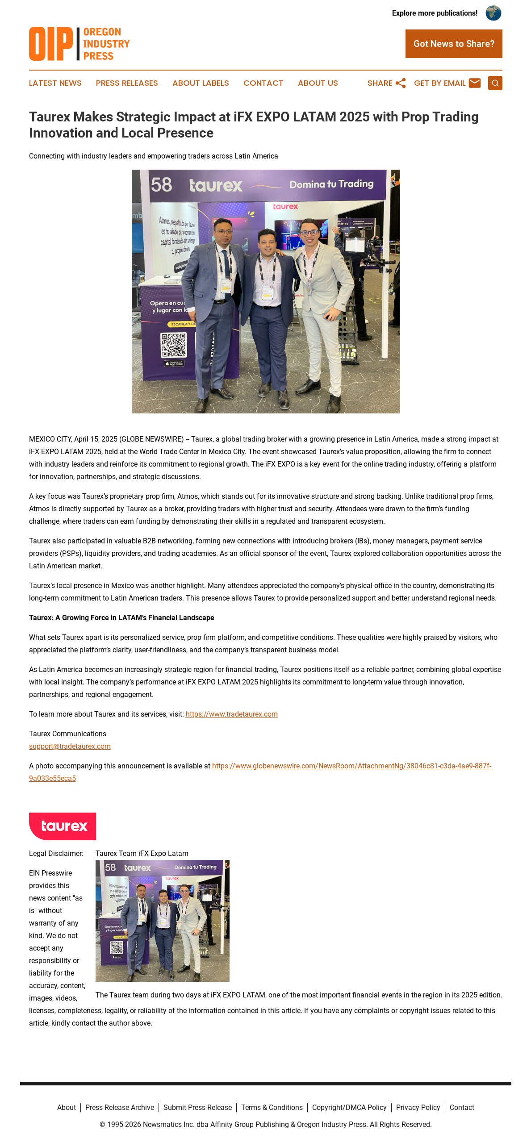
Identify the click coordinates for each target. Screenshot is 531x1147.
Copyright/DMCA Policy (349, 1107)
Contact (263, 83)
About (66, 1107)
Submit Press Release (197, 1107)
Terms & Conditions (272, 1107)
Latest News (55, 83)
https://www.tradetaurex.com (232, 714)
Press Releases (127, 83)
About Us (318, 83)
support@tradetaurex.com (70, 746)
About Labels (200, 83)
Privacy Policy (418, 1107)
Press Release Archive (119, 1107)
